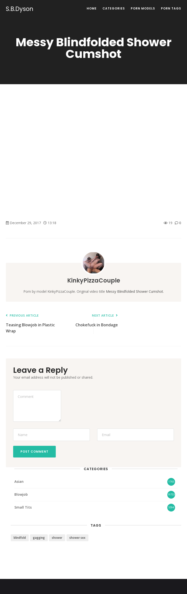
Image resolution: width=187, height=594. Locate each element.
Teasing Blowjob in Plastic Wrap (31, 324)
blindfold (20, 538)
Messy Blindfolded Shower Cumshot (134, 291)
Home (92, 8)
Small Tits (23, 507)
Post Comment (34, 451)
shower (57, 538)
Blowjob (21, 494)
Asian (19, 481)
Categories (114, 8)
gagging (39, 538)
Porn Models (143, 8)
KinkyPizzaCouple (93, 280)
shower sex (77, 538)
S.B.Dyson (19, 9)
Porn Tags (171, 8)
